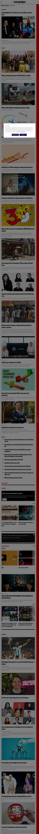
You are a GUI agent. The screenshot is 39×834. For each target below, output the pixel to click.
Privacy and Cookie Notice (21, 131)
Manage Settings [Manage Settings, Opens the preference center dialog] (15, 134)
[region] (20, 130)
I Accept (23, 134)
